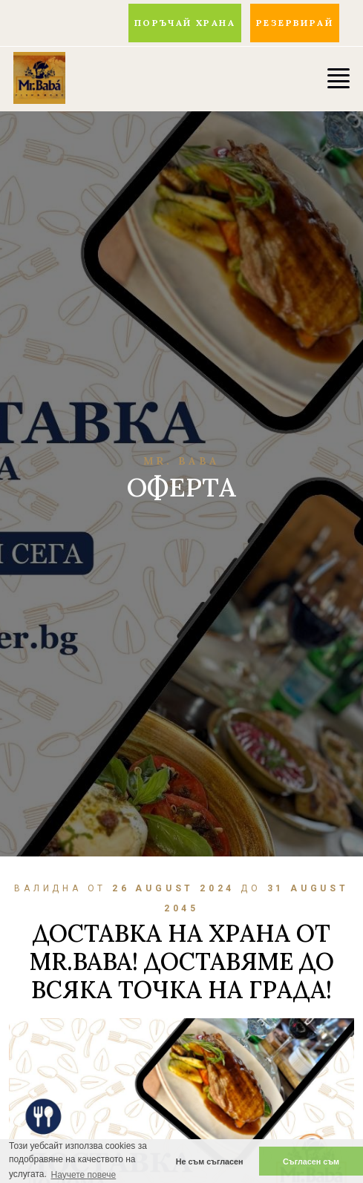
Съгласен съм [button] (311, 1161)
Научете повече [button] (83, 1175)
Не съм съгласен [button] (209, 1161)
